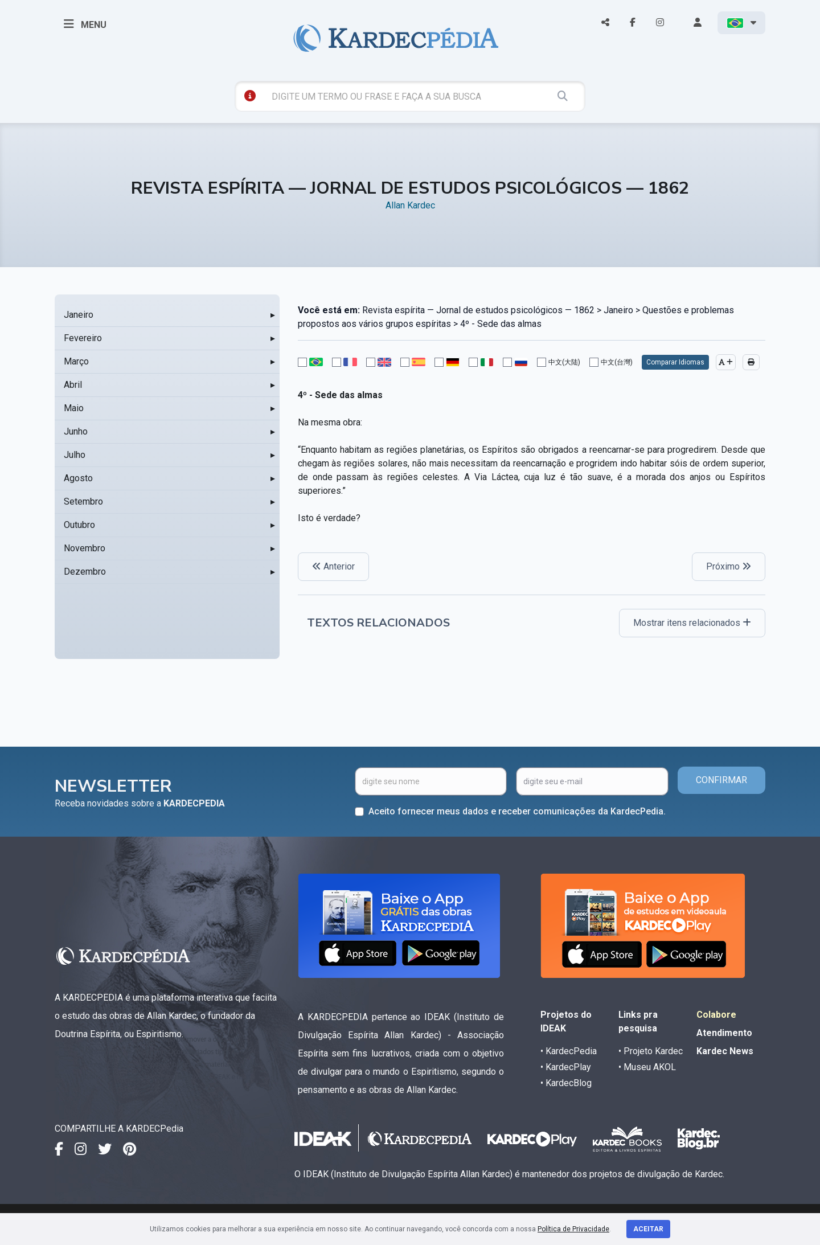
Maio (74, 408)
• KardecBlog (566, 1083)
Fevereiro (83, 338)
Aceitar (648, 1229)
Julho (74, 454)
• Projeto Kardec (650, 1051)
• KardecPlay (565, 1067)
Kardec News (724, 1051)
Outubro (79, 524)
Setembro (83, 501)
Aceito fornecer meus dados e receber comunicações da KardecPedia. (517, 811)
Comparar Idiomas (675, 362)
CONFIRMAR (721, 780)
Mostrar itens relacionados (692, 622)
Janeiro (78, 314)
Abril (73, 384)
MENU (85, 24)
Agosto (78, 478)
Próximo (728, 566)
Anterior (333, 566)
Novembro (84, 548)
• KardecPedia (568, 1051)
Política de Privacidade (573, 1229)
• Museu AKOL (647, 1067)
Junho (76, 431)
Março (76, 361)
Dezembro (85, 571)
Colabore (716, 1014)
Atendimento (724, 1032)
